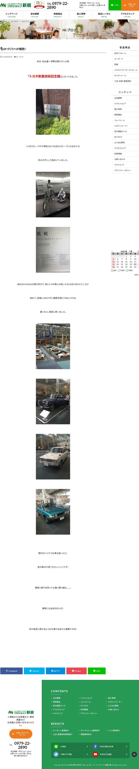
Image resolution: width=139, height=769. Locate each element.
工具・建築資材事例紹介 (62, 734)
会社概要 (34, 15)
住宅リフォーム (120, 53)
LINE (60, 746)
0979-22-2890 (57, 5)
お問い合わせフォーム (20, 734)
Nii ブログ (14, 21)
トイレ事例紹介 (114, 730)
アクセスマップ (127, 15)
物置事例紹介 (86, 734)
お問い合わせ (130, 5)
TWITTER (63, 754)
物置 (116, 64)
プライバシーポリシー (122, 170)
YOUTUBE (102, 754)
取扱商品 (58, 15)
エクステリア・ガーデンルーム (125, 70)
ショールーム (119, 120)
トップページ (11, 15)
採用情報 (118, 154)
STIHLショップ (120, 103)
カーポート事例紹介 (61, 730)
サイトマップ (119, 165)
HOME (4, 21)
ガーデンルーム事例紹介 (90, 730)
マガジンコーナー (121, 126)
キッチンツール (120, 75)
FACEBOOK (103, 746)
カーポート (118, 59)
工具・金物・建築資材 (122, 81)
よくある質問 (119, 142)
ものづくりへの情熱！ (29, 21)
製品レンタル (104, 15)
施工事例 (81, 15)
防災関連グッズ (120, 131)
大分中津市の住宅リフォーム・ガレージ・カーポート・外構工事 (89, 765)
